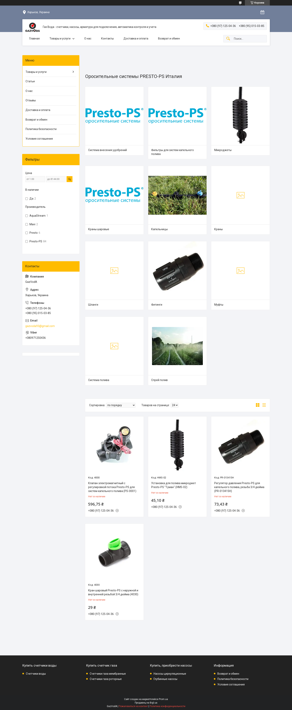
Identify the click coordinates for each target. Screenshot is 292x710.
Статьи (30, 81)
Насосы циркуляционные (170, 673)
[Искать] (228, 39)
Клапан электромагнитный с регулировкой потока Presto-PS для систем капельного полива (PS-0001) (112, 487)
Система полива (98, 380)
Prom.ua (163, 699)
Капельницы (159, 229)
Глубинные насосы (165, 679)
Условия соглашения (39, 138)
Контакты (107, 38)
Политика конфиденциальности (167, 706)
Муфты (218, 304)
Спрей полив (159, 380)
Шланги (93, 304)
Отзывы (31, 100)
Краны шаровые (98, 229)
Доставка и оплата (136, 38)
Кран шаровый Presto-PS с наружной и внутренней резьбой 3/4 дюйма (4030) (113, 592)
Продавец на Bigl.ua (146, 702)
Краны (218, 229)
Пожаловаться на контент (133, 706)
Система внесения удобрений (107, 150)
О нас (87, 38)
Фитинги (156, 304)
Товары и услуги (59, 38)
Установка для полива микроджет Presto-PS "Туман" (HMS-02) (173, 485)
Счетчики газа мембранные (108, 673)
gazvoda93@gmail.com (40, 326)
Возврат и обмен (169, 38)
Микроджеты (223, 150)
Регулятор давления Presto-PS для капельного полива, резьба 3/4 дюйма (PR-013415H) (239, 487)
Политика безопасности (41, 129)
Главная (34, 38)
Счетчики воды (36, 673)
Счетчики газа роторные (106, 679)
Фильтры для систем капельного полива (172, 152)
